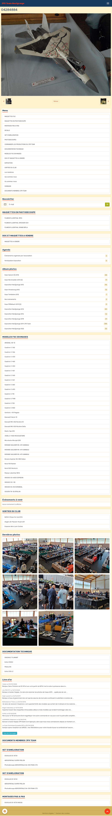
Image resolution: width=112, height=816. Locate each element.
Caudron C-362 (10, 347)
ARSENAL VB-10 (10, 343)
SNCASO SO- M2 (10, 482)
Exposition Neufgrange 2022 (56, 329)
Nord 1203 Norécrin (11, 468)
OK (107, 204)
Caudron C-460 (10, 361)
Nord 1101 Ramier (10, 464)
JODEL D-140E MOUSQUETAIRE (15, 436)
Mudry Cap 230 (10, 431)
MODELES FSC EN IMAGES (13, 153)
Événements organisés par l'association (56, 256)
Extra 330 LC (9, 671)
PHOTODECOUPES (10, 140)
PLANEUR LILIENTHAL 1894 (13, 218)
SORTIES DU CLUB (10, 167)
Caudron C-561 (10, 380)
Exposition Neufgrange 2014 (56, 309)
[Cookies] (4, 811)
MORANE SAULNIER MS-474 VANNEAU (17, 450)
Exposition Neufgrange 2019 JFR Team (56, 324)
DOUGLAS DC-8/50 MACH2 (13, 802)
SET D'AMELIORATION (11, 135)
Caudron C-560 (10, 375)
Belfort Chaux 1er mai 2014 (13, 517)
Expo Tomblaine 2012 (56, 294)
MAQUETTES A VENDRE (12, 241)
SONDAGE (8, 186)
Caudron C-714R (10, 398)
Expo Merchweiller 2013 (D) (56, 280)
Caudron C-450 (10, 366)
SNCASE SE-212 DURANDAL (13, 487)
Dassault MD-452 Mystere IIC (14, 422)
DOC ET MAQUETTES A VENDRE (15, 158)
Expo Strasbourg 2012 (56, 290)
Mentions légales (48, 813)
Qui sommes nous (11, 177)
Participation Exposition (56, 261)
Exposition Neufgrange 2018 (56, 319)
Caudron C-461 (10, 371)
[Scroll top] (107, 811)
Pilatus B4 (8, 667)
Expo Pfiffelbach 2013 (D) (56, 304)
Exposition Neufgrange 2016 (56, 314)
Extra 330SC (9, 662)
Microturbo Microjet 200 (13, 440)
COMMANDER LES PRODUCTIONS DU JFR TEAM (20, 144)
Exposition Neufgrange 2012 (56, 285)
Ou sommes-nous (11, 181)
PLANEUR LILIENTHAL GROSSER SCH (16, 223)
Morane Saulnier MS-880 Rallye (15, 459)
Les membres (9, 172)
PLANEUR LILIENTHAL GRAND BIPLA (16, 227)
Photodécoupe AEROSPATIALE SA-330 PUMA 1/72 (21, 765)
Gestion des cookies (63, 813)
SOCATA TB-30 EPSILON (12, 491)
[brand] (13, 3)
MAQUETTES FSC (10, 116)
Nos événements (56, 299)
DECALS (7, 130)
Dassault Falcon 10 (11, 417)
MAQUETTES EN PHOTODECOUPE (15, 121)
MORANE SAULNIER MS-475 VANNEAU (17, 454)
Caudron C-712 (9, 394)
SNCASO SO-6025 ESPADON (14, 477)
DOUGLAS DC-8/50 (11, 755)
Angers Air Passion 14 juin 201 (15, 522)
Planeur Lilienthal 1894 (12, 473)
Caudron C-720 (10, 403)
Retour (56, 101)
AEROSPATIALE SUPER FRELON (15, 760)
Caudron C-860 (10, 408)
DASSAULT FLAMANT (11, 657)
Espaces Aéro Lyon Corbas (14, 526)
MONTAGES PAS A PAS (12, 126)
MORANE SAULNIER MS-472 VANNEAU (17, 445)
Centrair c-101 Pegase (12, 412)
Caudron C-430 (10, 357)
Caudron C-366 (10, 352)
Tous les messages (9, 733)
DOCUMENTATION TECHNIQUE (14, 149)
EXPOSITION (8, 163)
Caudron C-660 (10, 385)
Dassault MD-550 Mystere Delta (15, 426)
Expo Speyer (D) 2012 (56, 275)
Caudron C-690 (10, 389)
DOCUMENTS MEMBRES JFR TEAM (15, 191)
